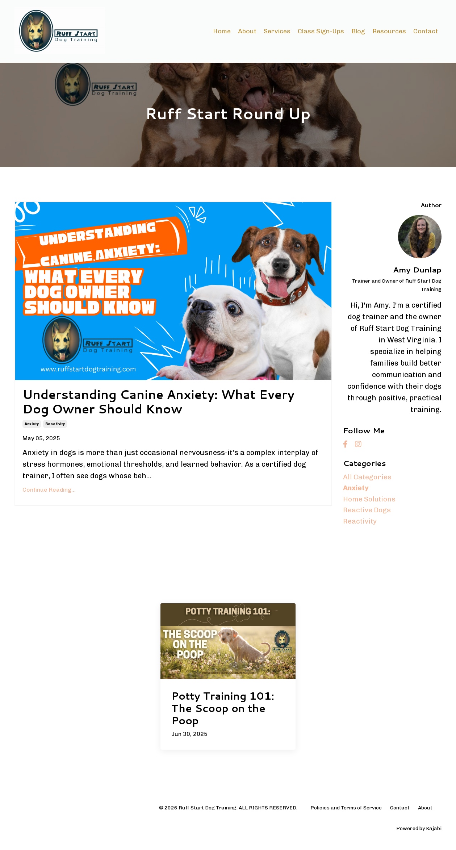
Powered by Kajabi (419, 831)
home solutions (370, 500)
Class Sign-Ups (321, 31)
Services (276, 31)
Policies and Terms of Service (346, 810)
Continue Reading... (49, 491)
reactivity (55, 426)
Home (221, 31)
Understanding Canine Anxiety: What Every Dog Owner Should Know (167, 402)
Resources (389, 31)
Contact (425, 31)
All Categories (367, 477)
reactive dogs (367, 512)
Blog (358, 31)
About (247, 31)
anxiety (32, 426)
